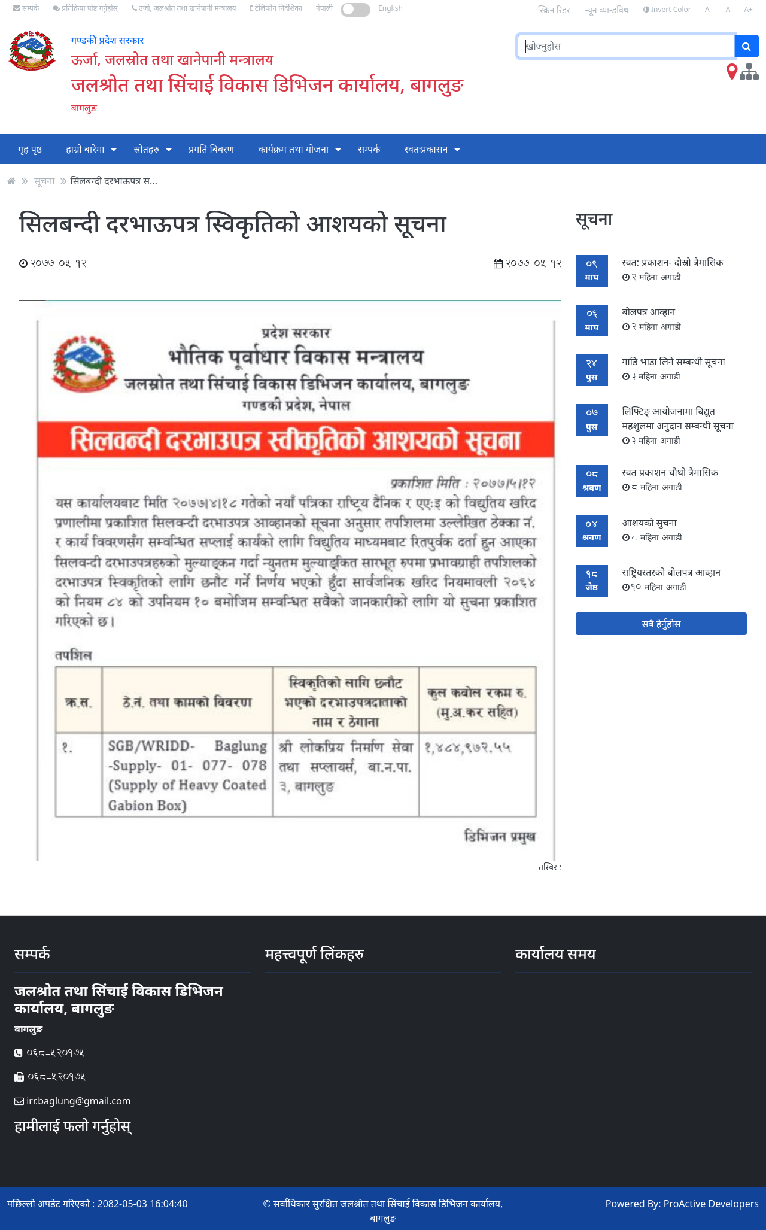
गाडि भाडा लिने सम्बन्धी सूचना (673, 368)
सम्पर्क (26, 8)
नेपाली (324, 8)
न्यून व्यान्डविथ (607, 10)
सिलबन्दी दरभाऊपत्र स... (114, 180)
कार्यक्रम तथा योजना (293, 149)
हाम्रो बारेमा (85, 149)
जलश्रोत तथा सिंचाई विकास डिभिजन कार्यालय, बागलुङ (267, 84)
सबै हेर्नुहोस (661, 623)
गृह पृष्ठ (30, 149)
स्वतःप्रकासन (426, 149)
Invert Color (667, 9)
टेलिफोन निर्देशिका (276, 8)
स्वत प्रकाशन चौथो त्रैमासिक (670, 479)
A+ (748, 9)
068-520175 (49, 1052)
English (390, 8)
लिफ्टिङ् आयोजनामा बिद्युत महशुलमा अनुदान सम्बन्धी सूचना (678, 425)
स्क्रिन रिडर (554, 10)
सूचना (44, 180)
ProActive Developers (711, 1203)
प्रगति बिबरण (211, 149)
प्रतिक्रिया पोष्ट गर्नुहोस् (85, 8)
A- (708, 9)
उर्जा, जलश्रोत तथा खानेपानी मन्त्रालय (184, 8)
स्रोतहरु (146, 149)
